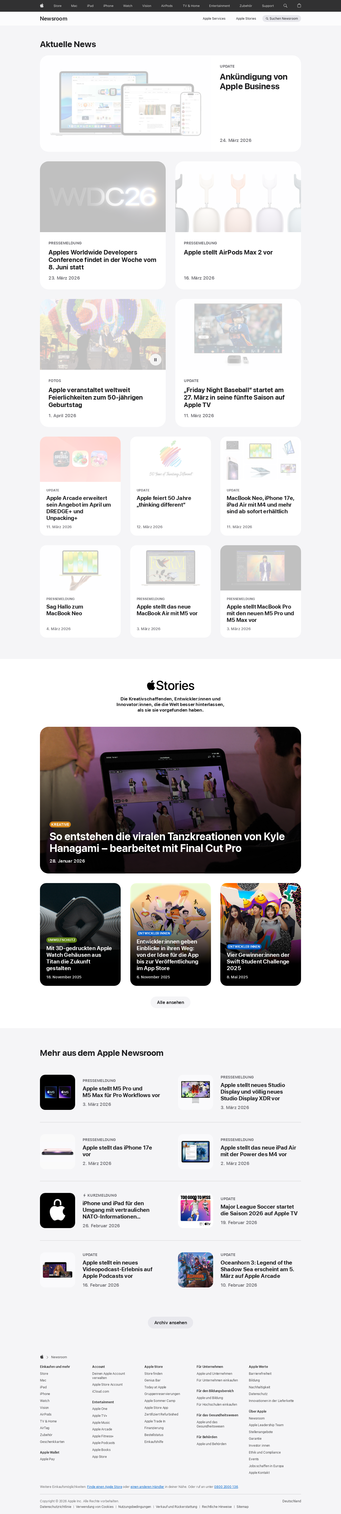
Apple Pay (47, 1459)
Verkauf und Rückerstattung (176, 1507)
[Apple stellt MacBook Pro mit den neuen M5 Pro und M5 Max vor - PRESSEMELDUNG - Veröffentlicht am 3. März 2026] (260, 595)
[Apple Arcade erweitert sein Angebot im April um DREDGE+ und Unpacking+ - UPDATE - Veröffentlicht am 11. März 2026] (80, 490)
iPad (43, 1387)
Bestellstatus (153, 1435)
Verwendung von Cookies (94, 1507)
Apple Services (214, 18)
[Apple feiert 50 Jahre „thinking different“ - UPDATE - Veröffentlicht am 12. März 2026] (170, 490)
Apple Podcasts (103, 1443)
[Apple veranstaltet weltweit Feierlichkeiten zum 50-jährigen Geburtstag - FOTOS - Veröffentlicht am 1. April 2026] (103, 368)
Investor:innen (259, 1445)
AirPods (45, 1414)
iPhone (45, 1394)
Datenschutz (258, 1394)
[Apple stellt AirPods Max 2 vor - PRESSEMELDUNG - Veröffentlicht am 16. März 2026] (238, 225)
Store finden (153, 1374)
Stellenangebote (261, 1432)
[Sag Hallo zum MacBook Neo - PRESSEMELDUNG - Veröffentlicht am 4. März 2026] (80, 595)
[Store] (57, 6)
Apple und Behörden (211, 1444)
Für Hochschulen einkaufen (217, 1404)
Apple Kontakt (259, 1473)
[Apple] (42, 6)
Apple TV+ (99, 1416)
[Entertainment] (219, 6)
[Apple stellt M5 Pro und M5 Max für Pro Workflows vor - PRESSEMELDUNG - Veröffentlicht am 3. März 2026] (101, 1094)
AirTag (44, 1428)
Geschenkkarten (52, 1442)
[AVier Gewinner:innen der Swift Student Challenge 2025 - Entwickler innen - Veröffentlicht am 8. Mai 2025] (260, 934)
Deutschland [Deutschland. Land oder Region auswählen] (291, 1501)
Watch (44, 1401)
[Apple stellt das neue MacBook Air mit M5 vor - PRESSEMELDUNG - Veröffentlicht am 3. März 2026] (170, 595)
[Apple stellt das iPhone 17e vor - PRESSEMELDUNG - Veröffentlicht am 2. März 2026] (101, 1153)
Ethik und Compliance (265, 1452)
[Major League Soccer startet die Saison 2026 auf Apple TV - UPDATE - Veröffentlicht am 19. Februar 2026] (239, 1212)
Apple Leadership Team (266, 1425)
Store (44, 1374)
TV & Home (48, 1421)
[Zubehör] (246, 6)
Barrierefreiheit (260, 1374)
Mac (43, 1380)
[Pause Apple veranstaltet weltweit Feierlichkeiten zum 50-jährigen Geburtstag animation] (155, 365)
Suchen (284, 18)
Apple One (99, 1409)
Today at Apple (155, 1387)
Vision (44, 1408)
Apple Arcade (102, 1429)
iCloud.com (100, 1391)
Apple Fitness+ (103, 1436)
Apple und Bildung (210, 1398)
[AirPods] (167, 6)
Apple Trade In (154, 1421)
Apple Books (101, 1450)
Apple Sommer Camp (159, 1401)
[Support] (268, 6)
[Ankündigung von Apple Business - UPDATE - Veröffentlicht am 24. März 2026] (170, 103)
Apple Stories (246, 18)
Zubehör (46, 1435)
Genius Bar (152, 1380)
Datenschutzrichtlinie (55, 1507)
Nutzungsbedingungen (134, 1507)
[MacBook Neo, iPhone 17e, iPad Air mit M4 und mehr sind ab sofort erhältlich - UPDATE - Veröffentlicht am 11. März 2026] (260, 490)
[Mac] (74, 6)
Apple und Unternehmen (214, 1374)
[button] (285, 6)
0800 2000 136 (226, 1487)
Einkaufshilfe (153, 1442)
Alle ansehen (170, 1002)
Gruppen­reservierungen (162, 1394)
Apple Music (101, 1423)
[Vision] (146, 6)
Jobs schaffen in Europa (266, 1466)
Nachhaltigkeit (259, 1387)
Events (254, 1459)
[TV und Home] (191, 6)
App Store (99, 1457)
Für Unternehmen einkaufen (217, 1380)
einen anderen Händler (147, 1487)
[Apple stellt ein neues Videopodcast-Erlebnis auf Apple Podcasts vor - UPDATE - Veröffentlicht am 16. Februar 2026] (101, 1271)
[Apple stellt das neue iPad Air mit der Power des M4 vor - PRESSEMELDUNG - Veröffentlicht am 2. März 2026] (239, 1153)
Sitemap (243, 1507)
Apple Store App (156, 1408)
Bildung (254, 1380)
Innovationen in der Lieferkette (271, 1401)
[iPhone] (108, 6)
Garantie (255, 1439)
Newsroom (53, 18)
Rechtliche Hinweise (217, 1507)
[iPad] (90, 6)
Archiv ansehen (170, 1322)
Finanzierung (154, 1428)
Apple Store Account (107, 1384)
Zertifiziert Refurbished (161, 1414)
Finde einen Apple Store (104, 1487)
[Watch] (128, 6)
